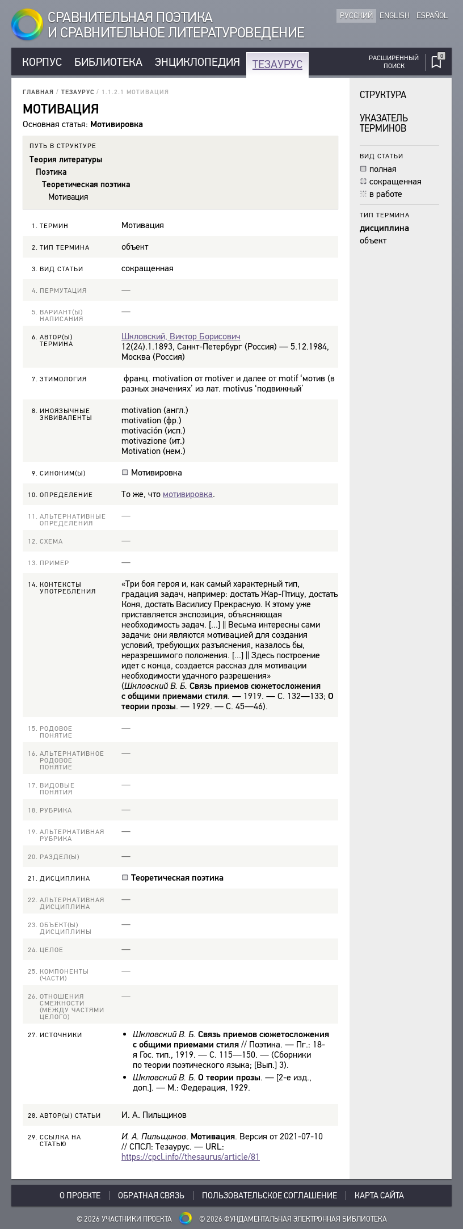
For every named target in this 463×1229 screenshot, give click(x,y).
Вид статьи (381, 155)
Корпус (42, 62)
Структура (383, 95)
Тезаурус (277, 64)
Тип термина (385, 214)
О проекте (80, 1195)
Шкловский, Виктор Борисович (181, 336)
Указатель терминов (384, 123)
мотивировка (188, 494)
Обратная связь (151, 1195)
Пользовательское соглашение (269, 1195)
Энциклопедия (197, 62)
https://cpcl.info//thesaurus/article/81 (190, 1156)
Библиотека (108, 62)
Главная (38, 92)
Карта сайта (379, 1195)
